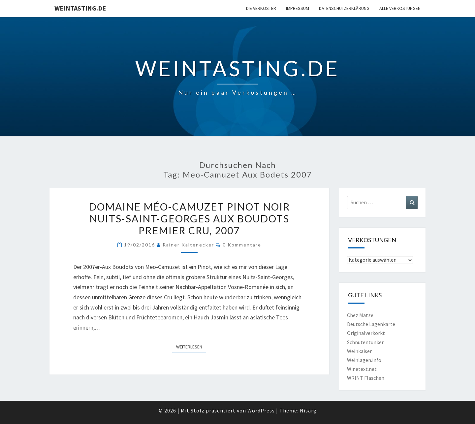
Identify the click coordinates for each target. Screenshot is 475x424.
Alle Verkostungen (400, 8)
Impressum (297, 8)
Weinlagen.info (364, 360)
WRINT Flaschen (365, 378)
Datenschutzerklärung (344, 8)
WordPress (261, 410)
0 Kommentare (242, 244)
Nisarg (308, 410)
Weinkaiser (359, 351)
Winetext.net (362, 369)
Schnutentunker (365, 342)
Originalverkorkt (366, 333)
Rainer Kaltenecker (188, 244)
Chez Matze (360, 315)
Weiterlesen (191, 346)
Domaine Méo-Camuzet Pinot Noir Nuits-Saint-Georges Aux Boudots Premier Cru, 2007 (189, 218)
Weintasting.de (80, 8)
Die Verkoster (261, 8)
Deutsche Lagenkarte (371, 324)
